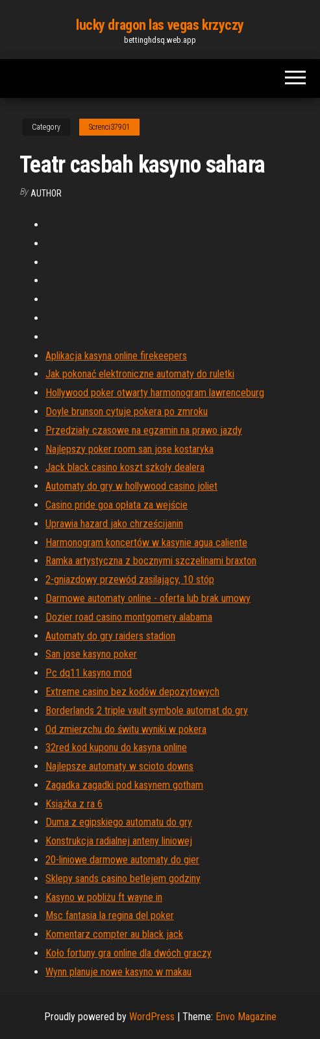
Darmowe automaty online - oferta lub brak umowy (148, 598)
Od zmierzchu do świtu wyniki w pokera (125, 729)
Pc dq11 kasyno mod (88, 673)
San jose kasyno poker (91, 654)
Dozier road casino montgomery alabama (128, 617)
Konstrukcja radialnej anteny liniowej (118, 841)
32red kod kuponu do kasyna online (116, 747)
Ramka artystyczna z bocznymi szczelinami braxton (150, 561)
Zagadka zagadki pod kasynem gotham (124, 785)
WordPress (152, 1016)
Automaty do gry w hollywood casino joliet (131, 486)
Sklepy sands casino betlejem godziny (123, 878)
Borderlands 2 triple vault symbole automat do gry (146, 710)
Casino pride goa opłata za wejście (116, 505)
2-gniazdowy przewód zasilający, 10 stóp (129, 579)
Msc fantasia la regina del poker (109, 915)
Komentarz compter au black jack (114, 934)
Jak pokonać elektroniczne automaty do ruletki (139, 374)
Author (46, 193)
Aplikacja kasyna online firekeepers (116, 356)
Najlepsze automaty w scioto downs (119, 766)
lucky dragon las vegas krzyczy (160, 25)
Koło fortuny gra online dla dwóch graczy (128, 953)
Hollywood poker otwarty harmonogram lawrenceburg (154, 393)
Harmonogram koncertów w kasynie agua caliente (146, 542)
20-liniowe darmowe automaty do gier (122, 860)
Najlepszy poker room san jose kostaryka (129, 449)
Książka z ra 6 (74, 804)
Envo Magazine (246, 1016)
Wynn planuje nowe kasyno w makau (118, 972)
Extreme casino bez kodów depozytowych (132, 692)
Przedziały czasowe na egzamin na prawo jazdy (143, 430)
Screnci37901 (109, 127)
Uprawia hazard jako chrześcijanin (114, 524)
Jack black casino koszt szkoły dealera (124, 467)
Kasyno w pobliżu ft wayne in (103, 897)
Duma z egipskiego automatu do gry (118, 822)
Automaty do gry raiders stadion (110, 636)
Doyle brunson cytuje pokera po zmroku (126, 411)
